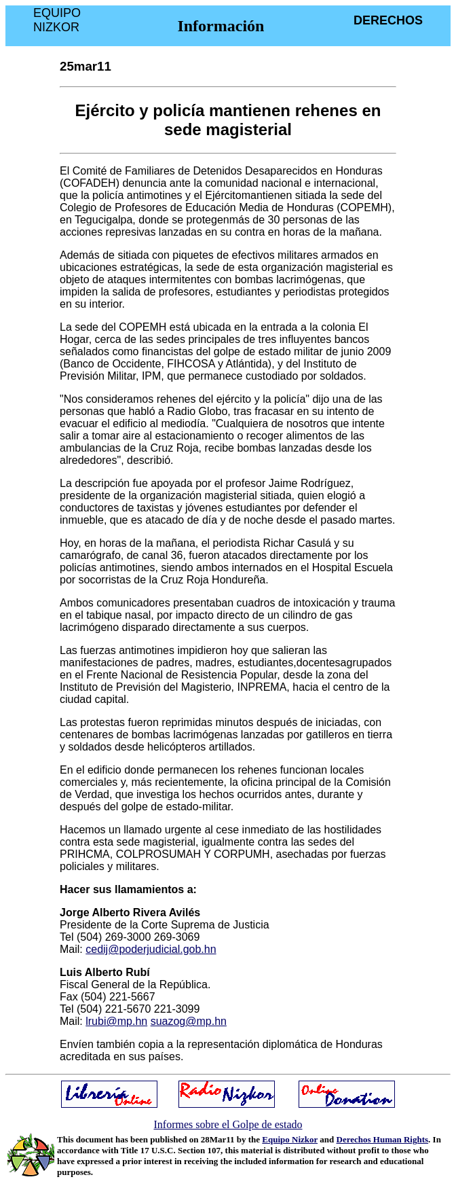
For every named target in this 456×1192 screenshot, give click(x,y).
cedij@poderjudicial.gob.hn (151, 949)
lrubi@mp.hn (116, 1021)
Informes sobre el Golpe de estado (227, 1124)
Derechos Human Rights (383, 1139)
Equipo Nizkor (290, 1139)
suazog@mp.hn (189, 1021)
